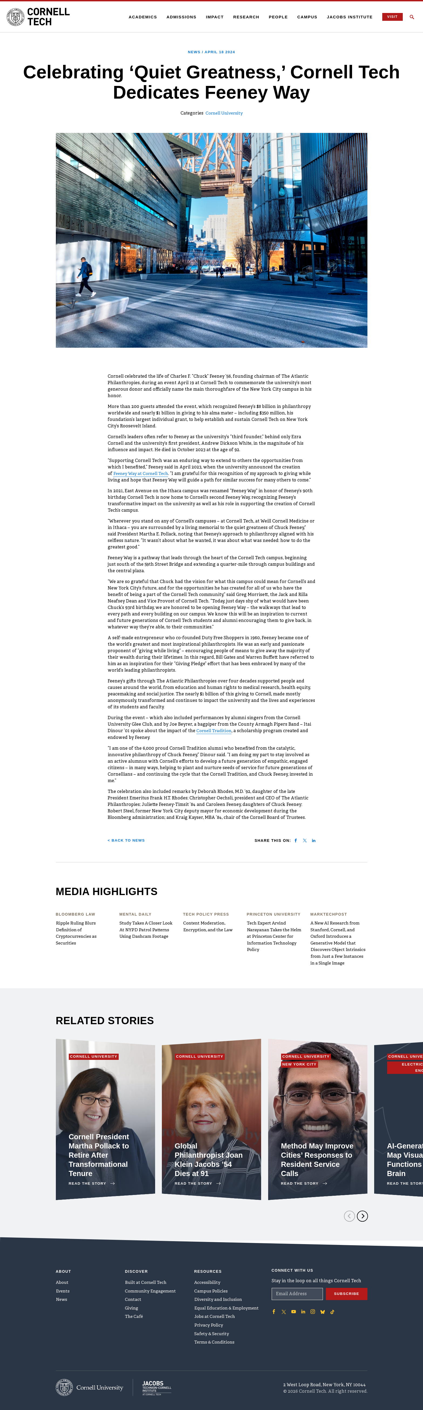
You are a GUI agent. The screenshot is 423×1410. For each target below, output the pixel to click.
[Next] (362, 1220)
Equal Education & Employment (228, 1308)
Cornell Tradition (215, 730)
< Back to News (127, 840)
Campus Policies (211, 1290)
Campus (306, 17)
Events (63, 1290)
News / (211, 52)
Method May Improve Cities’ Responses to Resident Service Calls (311, 1159)
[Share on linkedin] (313, 840)
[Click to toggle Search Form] (412, 17)
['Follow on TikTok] (331, 1310)
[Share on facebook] (296, 840)
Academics (141, 17)
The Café (134, 1317)
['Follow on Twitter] (283, 1310)
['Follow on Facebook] (274, 1310)
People (276, 17)
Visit (391, 17)
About (63, 1281)
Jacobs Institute (348, 17)
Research (245, 17)
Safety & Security (212, 1335)
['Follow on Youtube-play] (293, 1310)
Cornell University (224, 113)
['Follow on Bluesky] (322, 1310)
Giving (132, 1308)
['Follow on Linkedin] (303, 1310)
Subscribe (346, 1292)
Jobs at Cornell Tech (216, 1317)
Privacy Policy (209, 1326)
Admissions (180, 17)
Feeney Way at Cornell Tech (142, 473)
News (62, 1299)
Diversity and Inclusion (219, 1299)
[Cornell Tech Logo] (40, 17)
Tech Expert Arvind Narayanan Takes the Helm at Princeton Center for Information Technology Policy (274, 936)
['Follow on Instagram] (312, 1310)
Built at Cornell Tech (147, 1281)
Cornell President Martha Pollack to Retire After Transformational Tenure (100, 1159)
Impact (213, 17)
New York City (300, 1069)
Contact (133, 1299)
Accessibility (207, 1281)
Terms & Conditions (215, 1344)
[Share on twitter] (305, 840)
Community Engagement (152, 1290)
